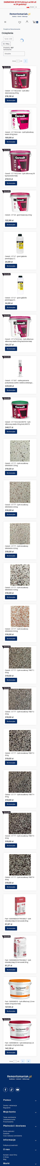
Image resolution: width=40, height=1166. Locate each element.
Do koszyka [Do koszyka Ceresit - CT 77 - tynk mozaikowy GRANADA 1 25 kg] (11, 473)
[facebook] (5, 1090)
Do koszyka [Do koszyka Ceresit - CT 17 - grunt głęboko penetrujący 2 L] (11, 307)
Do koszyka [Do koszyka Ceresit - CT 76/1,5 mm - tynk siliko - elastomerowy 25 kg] (11, 100)
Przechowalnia (8, 1122)
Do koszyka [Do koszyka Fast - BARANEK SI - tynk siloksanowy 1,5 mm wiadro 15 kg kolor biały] (11, 1052)
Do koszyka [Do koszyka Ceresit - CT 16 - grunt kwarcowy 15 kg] (11, 224)
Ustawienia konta (9, 1119)
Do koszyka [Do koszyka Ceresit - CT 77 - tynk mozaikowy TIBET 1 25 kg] (11, 680)
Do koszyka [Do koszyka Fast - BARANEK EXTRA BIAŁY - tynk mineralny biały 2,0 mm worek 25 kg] (11, 928)
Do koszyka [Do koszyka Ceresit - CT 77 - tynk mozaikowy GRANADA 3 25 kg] (11, 556)
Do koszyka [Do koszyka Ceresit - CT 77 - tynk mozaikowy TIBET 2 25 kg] (11, 721)
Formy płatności (8, 1131)
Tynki (8, 39)
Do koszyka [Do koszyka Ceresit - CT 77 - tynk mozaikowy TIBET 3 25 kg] (11, 763)
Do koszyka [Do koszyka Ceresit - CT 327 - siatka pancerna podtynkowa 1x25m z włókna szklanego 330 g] (11, 390)
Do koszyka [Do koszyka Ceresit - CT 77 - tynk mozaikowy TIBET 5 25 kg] (11, 845)
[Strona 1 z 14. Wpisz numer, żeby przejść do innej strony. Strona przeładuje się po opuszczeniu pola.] (18, 61)
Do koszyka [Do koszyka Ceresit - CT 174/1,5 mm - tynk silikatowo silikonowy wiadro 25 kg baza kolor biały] (11, 349)
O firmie (6, 1157)
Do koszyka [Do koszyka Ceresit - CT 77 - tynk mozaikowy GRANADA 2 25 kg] (11, 514)
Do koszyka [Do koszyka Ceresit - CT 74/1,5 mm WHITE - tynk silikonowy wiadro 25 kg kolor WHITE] (11, 431)
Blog (4, 1159)
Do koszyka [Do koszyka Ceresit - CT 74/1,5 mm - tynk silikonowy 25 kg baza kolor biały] (11, 183)
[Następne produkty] (23, 1061)
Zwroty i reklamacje (10, 1105)
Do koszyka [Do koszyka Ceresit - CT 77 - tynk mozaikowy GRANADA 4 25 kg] (11, 597)
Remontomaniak (11, 29)
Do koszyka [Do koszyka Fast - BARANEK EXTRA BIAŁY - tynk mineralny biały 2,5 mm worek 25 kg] (11, 970)
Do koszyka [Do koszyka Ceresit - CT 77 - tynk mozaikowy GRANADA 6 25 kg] (11, 638)
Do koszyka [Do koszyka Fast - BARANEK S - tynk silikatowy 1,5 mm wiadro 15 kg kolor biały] (11, 1011)
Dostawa (6, 1133)
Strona (14, 61)
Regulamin (6, 1108)
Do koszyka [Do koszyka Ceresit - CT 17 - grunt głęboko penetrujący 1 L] (11, 266)
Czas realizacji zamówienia (12, 1136)
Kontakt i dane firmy (10, 1155)
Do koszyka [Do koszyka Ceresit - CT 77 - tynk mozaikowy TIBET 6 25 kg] (11, 887)
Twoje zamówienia (9, 1117)
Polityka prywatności (10, 1145)
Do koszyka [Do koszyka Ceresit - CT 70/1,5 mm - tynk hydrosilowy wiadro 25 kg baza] (11, 142)
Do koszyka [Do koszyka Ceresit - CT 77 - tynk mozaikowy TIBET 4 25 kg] (11, 804)
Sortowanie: (7, 49)
